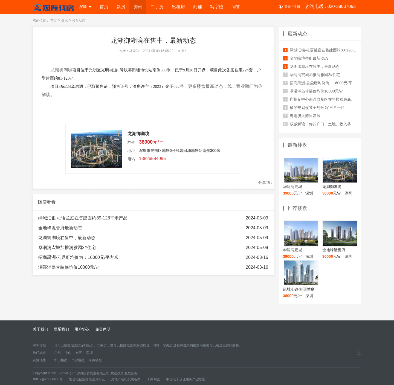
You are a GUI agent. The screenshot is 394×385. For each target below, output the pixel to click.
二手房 (157, 6)
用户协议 (82, 329)
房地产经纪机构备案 (126, 379)
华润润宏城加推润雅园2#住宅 (67, 247)
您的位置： (41, 20)
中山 (68, 353)
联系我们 (61, 329)
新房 (121, 6)
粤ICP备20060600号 (48, 379)
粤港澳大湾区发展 (301, 116)
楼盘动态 (78, 20)
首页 (104, 6)
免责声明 (103, 329)
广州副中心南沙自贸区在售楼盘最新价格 (320, 99)
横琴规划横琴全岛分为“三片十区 (314, 107)
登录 (287, 7)
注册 (297, 7)
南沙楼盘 (78, 360)
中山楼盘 (60, 360)
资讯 (138, 6)
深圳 (85, 6)
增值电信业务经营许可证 (87, 379)
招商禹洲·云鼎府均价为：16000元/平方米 (78, 257)
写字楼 (216, 6)
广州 (57, 353)
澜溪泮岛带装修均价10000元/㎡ (69, 267)
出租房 (178, 6)
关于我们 (40, 329)
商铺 (197, 6)
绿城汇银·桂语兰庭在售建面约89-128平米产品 (83, 218)
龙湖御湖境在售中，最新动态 (66, 237)
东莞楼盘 (95, 360)
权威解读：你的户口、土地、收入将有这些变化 (320, 124)
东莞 (79, 353)
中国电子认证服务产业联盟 (185, 379)
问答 (235, 6)
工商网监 (153, 379)
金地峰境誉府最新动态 (60, 227)
